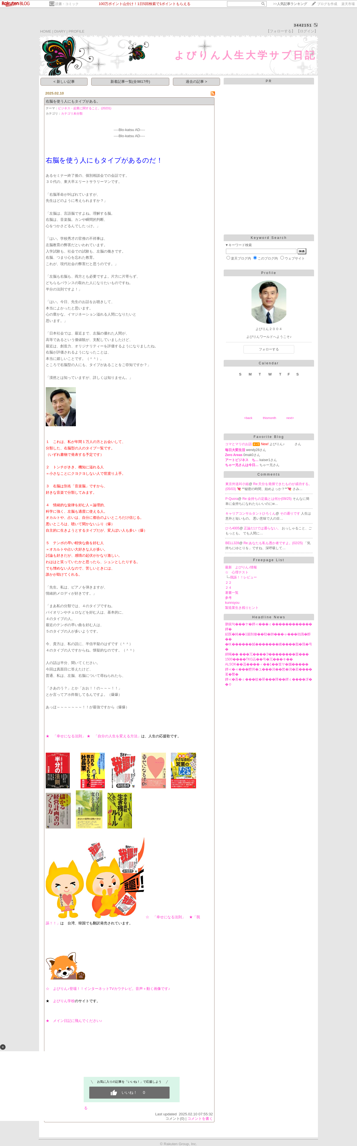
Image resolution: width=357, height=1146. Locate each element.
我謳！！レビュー (243, 577)
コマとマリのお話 (238, 444)
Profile (268, 273)
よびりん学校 (64, 1001)
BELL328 (232, 543)
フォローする (269, 349)
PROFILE (77, 31)
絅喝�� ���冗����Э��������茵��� (267, 654)
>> (290, 4)
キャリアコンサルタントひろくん (250, 513)
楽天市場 (348, 4)
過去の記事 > (196, 81)
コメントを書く (200, 1118)
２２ (228, 583)
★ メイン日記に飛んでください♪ (74, 1021)
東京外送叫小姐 (237, 484)
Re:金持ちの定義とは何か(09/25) (267, 499)
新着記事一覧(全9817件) (130, 81)
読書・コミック (67, 4)
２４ (228, 588)
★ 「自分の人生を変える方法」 (114, 736)
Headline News (269, 617)
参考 (228, 598)
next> (290, 418)
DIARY (60, 31)
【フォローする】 (280, 31)
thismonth (269, 418)
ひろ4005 (232, 528)
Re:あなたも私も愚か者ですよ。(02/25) (273, 543)
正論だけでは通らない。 (262, 528)
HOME (45, 31)
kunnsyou (232, 603)
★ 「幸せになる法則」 (66, 736)
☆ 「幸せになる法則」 (167, 917)
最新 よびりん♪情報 (241, 567)
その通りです (290, 513)
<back (248, 418)
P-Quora (231, 499)
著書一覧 (231, 593)
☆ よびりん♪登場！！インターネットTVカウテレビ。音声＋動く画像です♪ (108, 989)
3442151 (303, 25)
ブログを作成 (327, 4)
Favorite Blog (269, 437)
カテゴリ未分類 (72, 113)
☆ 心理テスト (237, 572)
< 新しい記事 (64, 81)
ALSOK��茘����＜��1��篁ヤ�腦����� (266, 664)
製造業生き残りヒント (242, 608)
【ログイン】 (307, 31)
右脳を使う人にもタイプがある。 (73, 101)
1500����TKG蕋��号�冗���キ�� (259, 659)
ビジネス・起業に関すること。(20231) (84, 108)
